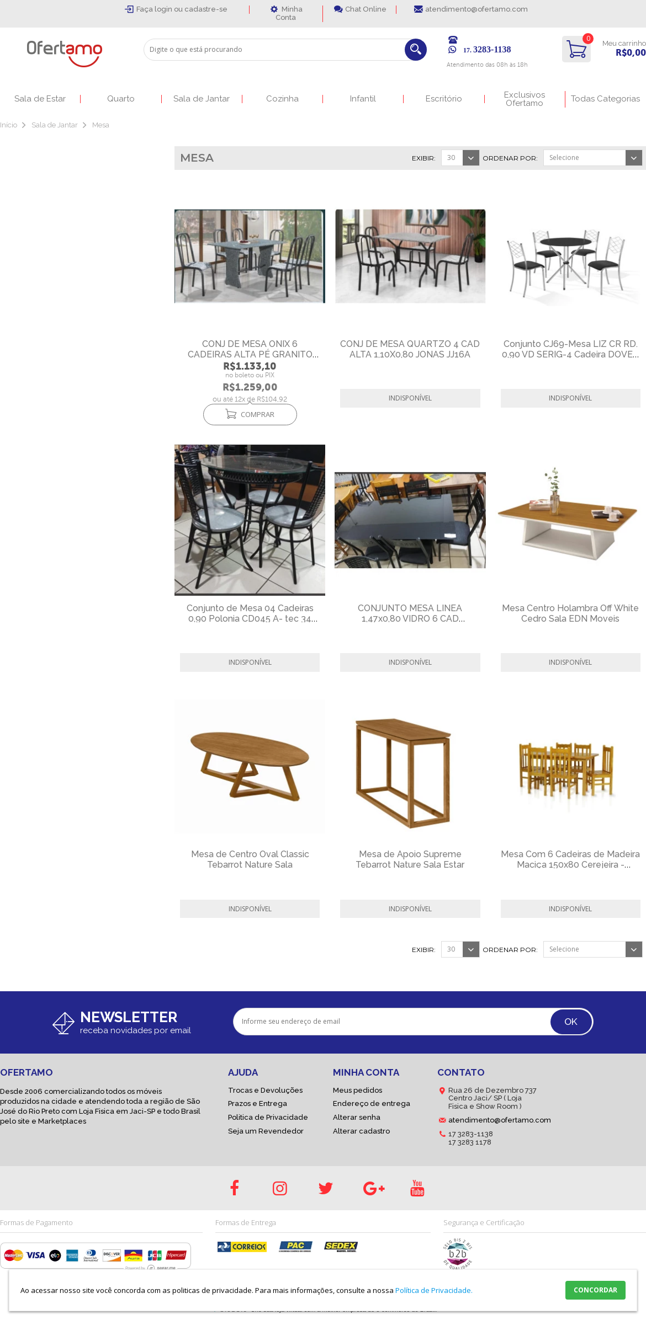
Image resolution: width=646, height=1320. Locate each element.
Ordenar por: (510, 158)
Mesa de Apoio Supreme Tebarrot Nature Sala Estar (410, 859)
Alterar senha (356, 1117)
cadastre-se (205, 9)
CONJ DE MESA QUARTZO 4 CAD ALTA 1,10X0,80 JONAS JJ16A (410, 349)
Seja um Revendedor (266, 1131)
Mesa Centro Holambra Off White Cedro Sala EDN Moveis (570, 613)
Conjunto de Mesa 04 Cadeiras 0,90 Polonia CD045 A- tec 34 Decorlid (250, 618)
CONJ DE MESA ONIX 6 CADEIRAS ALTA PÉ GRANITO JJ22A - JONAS (250, 354)
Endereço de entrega (371, 1103)
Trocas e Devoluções (265, 1090)
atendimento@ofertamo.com (476, 9)
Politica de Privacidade (268, 1117)
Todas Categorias (605, 99)
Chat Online (365, 9)
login (164, 9)
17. (487, 50)
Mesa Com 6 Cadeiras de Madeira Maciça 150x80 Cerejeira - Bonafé (570, 864)
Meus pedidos (357, 1090)
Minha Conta (289, 13)
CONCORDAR (595, 1290)
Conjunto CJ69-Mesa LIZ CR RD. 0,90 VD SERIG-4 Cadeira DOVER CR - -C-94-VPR (570, 354)
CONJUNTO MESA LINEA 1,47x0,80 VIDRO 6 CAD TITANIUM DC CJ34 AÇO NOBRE (410, 618)
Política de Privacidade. (434, 1290)
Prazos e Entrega (257, 1103)
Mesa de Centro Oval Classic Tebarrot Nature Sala (250, 859)
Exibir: (424, 158)
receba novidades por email (135, 1030)
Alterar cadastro (361, 1131)
